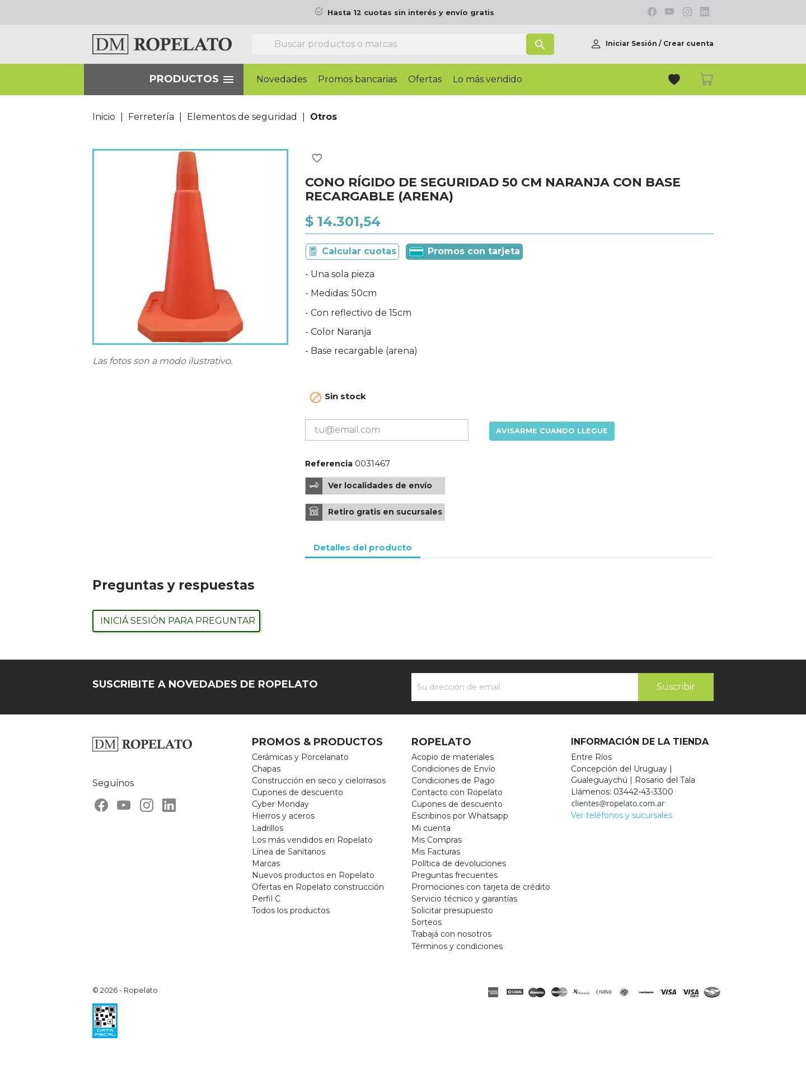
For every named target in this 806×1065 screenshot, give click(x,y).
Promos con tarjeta (464, 251)
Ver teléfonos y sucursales (621, 815)
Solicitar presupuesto (452, 910)
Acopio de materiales (452, 757)
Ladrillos (267, 828)
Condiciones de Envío (453, 769)
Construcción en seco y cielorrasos (319, 781)
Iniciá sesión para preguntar (177, 620)
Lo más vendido (487, 79)
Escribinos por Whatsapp (459, 816)
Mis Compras (436, 840)
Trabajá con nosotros (451, 934)
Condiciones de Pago (453, 781)
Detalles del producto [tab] (362, 547)
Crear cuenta (688, 43)
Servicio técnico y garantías (464, 899)
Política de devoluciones (458, 863)
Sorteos (426, 922)
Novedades (281, 79)
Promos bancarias (357, 79)
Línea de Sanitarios (288, 852)
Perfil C (266, 899)
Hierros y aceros (283, 816)
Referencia (329, 463)
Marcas (266, 863)
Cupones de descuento (297, 792)
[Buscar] (403, 44)
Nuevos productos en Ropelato (313, 875)
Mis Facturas (435, 852)
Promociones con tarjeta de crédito (480, 887)
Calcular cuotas (359, 251)
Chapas (266, 769)
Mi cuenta (431, 828)
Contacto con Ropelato (457, 792)
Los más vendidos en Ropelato (312, 840)
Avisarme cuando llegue (552, 431)
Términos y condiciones (457, 946)
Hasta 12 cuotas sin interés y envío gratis (410, 12)
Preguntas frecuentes (454, 875)
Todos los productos (291, 910)
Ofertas (425, 79)
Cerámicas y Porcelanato (300, 757)
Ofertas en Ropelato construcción (318, 887)
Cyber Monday (280, 804)
